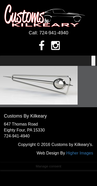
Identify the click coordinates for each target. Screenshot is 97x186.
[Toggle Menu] (93, 61)
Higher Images (79, 153)
